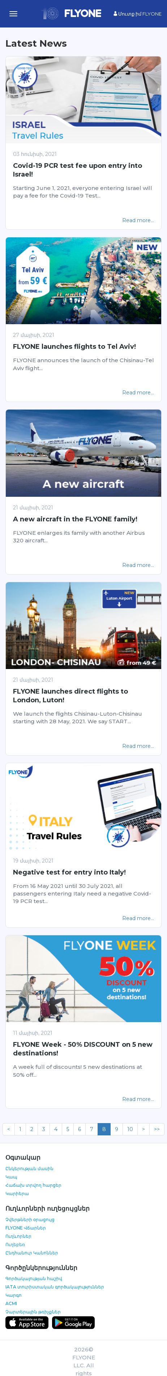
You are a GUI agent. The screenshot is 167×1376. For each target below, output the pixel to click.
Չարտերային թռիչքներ (33, 1311)
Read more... (138, 220)
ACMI (11, 1303)
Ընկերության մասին (29, 1168)
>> (157, 1129)
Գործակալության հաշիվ (33, 1278)
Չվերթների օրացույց (30, 1219)
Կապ (11, 1177)
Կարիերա (17, 1193)
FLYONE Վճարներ (25, 1228)
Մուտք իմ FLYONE (138, 14)
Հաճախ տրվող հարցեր (33, 1185)
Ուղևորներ (18, 1236)
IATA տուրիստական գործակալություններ (54, 1287)
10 (130, 1129)
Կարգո (13, 1295)
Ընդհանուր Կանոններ (31, 1253)
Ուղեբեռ (15, 1244)
